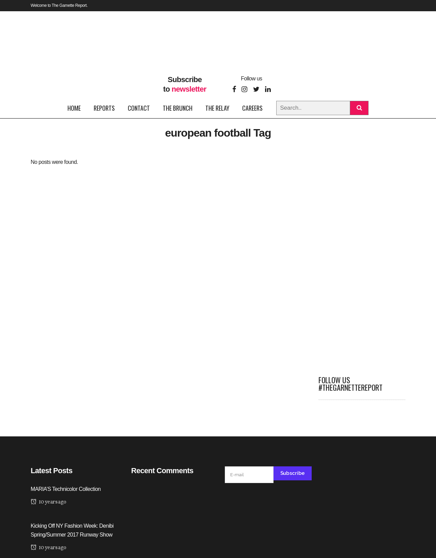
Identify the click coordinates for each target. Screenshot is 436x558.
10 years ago (48, 502)
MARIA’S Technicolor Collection (66, 489)
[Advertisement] (361, 259)
